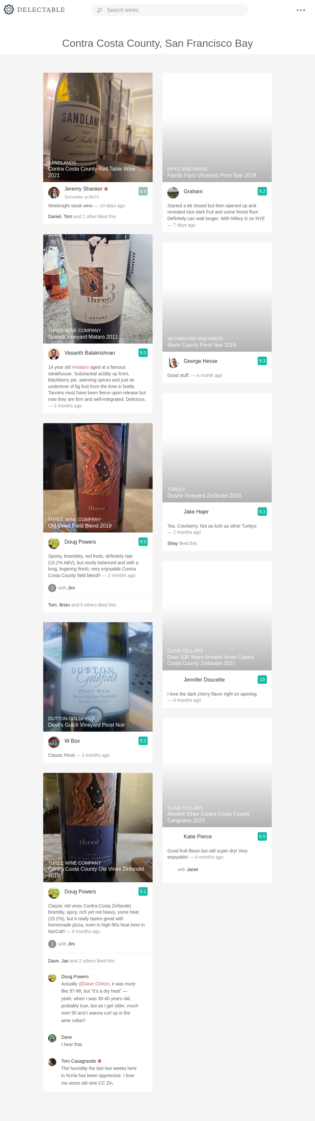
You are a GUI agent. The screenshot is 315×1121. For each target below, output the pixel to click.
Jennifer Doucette (204, 679)
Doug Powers (80, 542)
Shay (172, 543)
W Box (72, 741)
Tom (68, 216)
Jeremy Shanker (84, 189)
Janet (192, 869)
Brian (64, 604)
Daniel (54, 216)
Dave (53, 960)
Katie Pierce (198, 836)
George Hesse (200, 361)
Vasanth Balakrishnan (90, 353)
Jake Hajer (196, 511)
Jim (71, 587)
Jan (65, 960)
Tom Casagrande (78, 1061)
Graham (193, 191)
